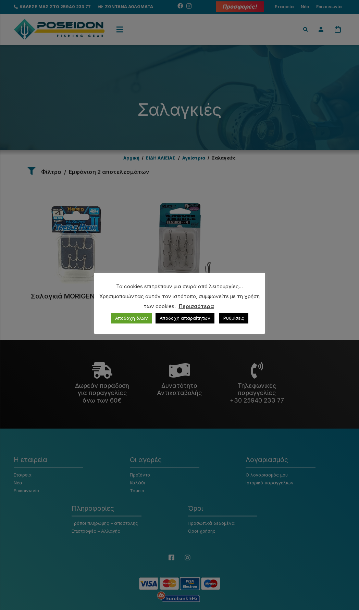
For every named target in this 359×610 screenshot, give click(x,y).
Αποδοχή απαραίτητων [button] (185, 318)
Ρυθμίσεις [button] (233, 318)
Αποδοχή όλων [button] (131, 318)
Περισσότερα (196, 306)
